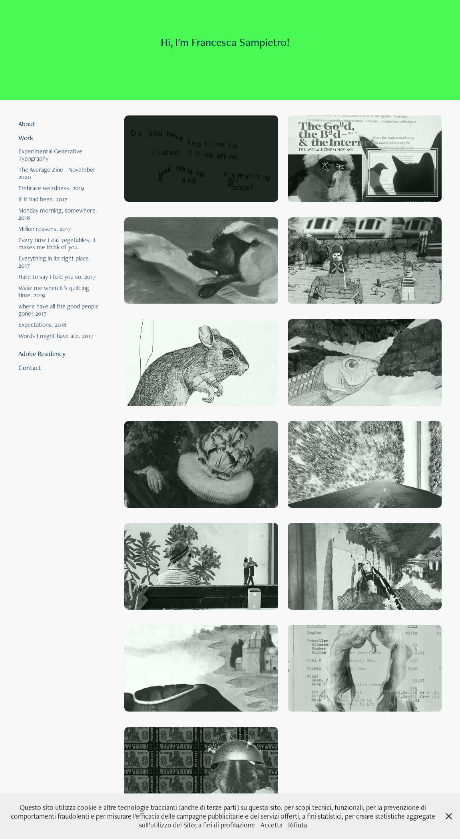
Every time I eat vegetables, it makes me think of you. (57, 243)
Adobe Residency (42, 353)
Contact (29, 367)
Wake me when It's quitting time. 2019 (53, 291)
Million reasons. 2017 (44, 229)
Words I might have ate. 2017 (56, 336)
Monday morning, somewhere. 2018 (57, 214)
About (26, 123)
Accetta (272, 824)
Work (25, 137)
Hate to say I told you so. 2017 (57, 276)
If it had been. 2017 (43, 199)
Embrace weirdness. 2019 (51, 188)
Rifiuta (297, 824)
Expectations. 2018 (42, 324)
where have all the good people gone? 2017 (58, 310)
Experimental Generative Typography (50, 155)
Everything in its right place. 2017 (54, 262)
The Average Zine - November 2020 (57, 173)
